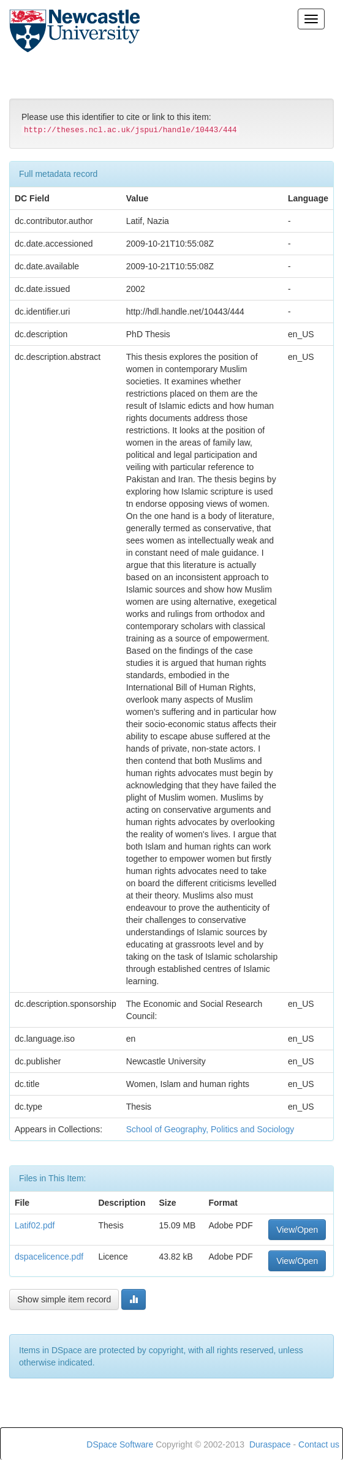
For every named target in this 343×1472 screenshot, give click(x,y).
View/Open (297, 1230)
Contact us (318, 1444)
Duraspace (270, 1444)
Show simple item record (64, 1299)
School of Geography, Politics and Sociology (210, 1129)
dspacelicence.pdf (49, 1256)
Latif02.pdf (35, 1225)
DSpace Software (119, 1444)
